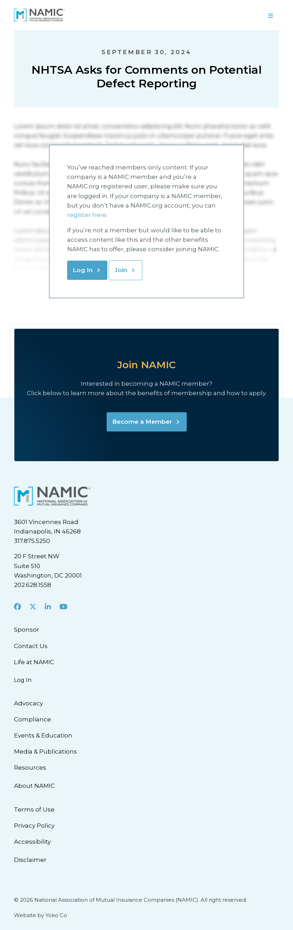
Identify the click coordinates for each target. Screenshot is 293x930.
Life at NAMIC (34, 662)
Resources (30, 767)
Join (121, 270)
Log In (83, 270)
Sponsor (26, 629)
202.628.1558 (32, 584)
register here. (88, 214)
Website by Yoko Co (40, 915)
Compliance (32, 719)
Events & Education (43, 735)
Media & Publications (45, 751)
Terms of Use (34, 809)
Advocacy (28, 703)
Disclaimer (30, 859)
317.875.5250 (32, 540)
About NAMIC (34, 785)
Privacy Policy (34, 825)
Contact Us (31, 645)
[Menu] (270, 15)
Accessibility (32, 841)
